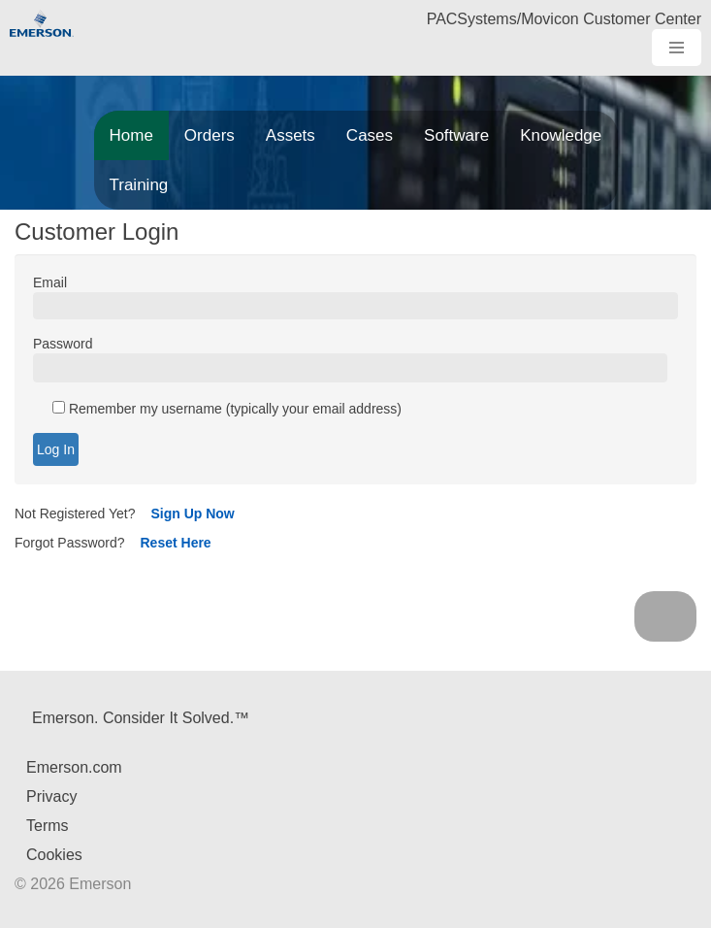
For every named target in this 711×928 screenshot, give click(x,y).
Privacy (51, 796)
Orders (209, 135)
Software (456, 135)
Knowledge (560, 135)
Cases (369, 135)
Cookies (54, 854)
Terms (47, 825)
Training (139, 185)
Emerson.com (74, 767)
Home (131, 135)
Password (62, 343)
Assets (290, 135)
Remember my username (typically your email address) (227, 408)
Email (50, 282)
